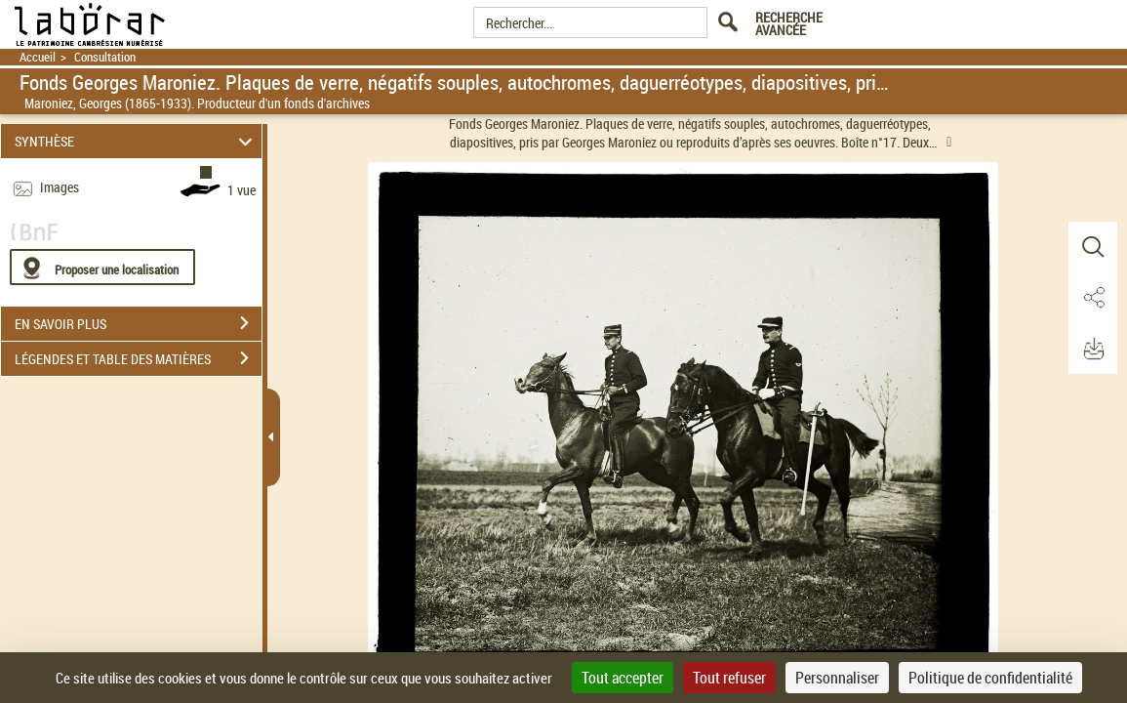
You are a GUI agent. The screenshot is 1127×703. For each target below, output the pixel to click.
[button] (1092, 247)
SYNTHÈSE (136, 141)
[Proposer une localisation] (102, 267)
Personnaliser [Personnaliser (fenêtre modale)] (837, 677)
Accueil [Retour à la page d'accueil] (38, 57)
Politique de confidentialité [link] (990, 677)
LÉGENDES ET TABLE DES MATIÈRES (138, 358)
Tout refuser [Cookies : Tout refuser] (729, 677)
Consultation (105, 57)
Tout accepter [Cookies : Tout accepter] (623, 677)
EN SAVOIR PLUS (138, 323)
